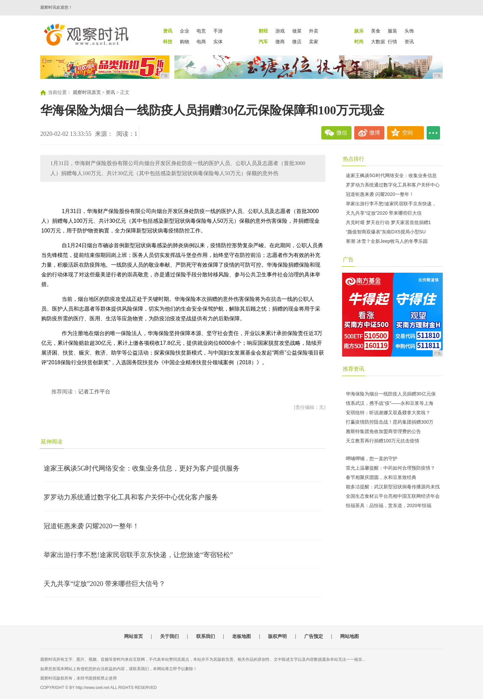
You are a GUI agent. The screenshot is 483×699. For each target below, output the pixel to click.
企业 (184, 31)
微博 (374, 133)
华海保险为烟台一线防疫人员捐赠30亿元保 (391, 393)
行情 (392, 41)
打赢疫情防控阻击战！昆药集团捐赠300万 (389, 422)
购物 (184, 41)
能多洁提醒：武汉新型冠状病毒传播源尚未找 (393, 486)
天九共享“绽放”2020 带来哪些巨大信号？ (104, 583)
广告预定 (313, 636)
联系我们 (205, 636)
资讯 (409, 41)
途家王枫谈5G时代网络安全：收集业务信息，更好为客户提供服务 (141, 468)
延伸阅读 (51, 441)
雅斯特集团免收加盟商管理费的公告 (383, 431)
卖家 (313, 41)
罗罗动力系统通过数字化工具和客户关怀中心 (393, 184)
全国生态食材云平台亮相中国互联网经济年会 (393, 496)
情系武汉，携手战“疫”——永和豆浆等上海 (389, 403)
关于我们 (169, 636)
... (433, 133)
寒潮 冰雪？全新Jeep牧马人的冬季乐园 (387, 241)
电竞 (201, 31)
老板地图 (241, 636)
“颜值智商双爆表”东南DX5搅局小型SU (386, 231)
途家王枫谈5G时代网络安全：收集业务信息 (391, 175)
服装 (392, 31)
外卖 (313, 31)
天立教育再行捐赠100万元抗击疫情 (382, 440)
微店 (297, 41)
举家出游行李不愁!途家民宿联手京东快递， (391, 203)
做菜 (297, 31)
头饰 (409, 31)
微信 (341, 133)
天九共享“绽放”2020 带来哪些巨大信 (384, 213)
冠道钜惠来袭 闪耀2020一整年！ (91, 526)
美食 (375, 31)
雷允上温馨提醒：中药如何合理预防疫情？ (390, 468)
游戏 (280, 31)
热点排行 (353, 159)
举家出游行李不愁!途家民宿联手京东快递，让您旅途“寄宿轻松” (138, 554)
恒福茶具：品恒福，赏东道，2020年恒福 (388, 505)
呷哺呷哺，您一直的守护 (371, 458)
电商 (201, 41)
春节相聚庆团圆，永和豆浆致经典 (381, 477)
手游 (218, 31)
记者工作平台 (94, 391)
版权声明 (277, 636)
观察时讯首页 (87, 92)
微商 (280, 41)
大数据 (378, 41)
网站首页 (133, 636)
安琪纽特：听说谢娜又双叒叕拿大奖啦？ (388, 412)
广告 (348, 259)
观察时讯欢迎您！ (56, 7)
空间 (407, 133)
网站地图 (349, 636)
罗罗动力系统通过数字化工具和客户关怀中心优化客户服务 (131, 497)
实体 (218, 41)
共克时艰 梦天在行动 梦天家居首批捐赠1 (388, 222)
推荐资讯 (353, 369)
